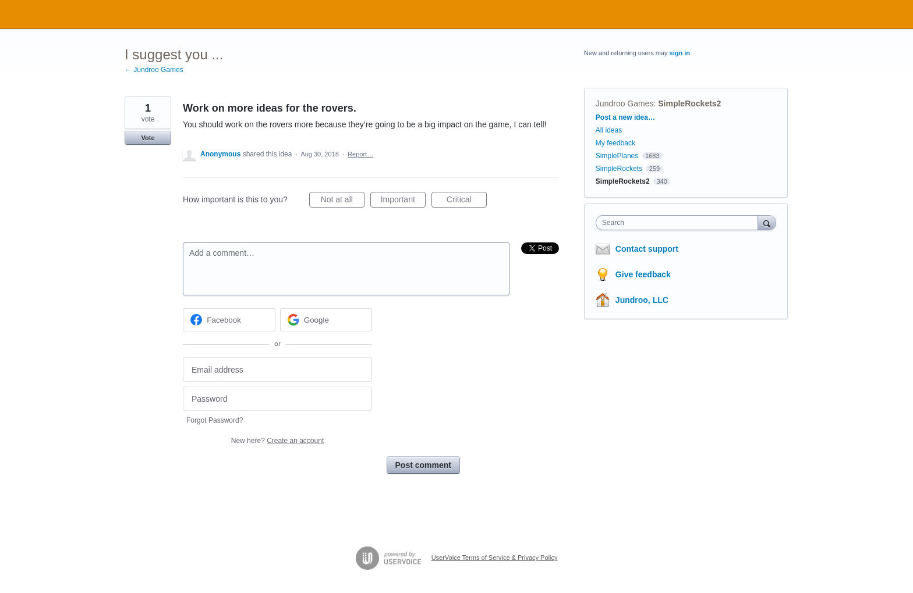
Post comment (423, 465)
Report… (360, 154)
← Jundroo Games (154, 70)
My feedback (615, 143)
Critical (467, 201)
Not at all (343, 201)
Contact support (646, 249)
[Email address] (277, 369)
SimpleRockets (619, 169)
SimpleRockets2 (689, 103)
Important (403, 201)
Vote (147, 137)
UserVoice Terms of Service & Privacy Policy (494, 557)
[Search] (767, 222)
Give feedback (643, 274)
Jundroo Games (625, 103)
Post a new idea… (625, 117)
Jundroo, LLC (641, 300)
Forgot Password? (214, 420)
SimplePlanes (617, 156)
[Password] (277, 399)
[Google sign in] (326, 319)
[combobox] (679, 223)
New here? (277, 441)
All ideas (609, 130)
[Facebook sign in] (229, 319)
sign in (680, 52)
